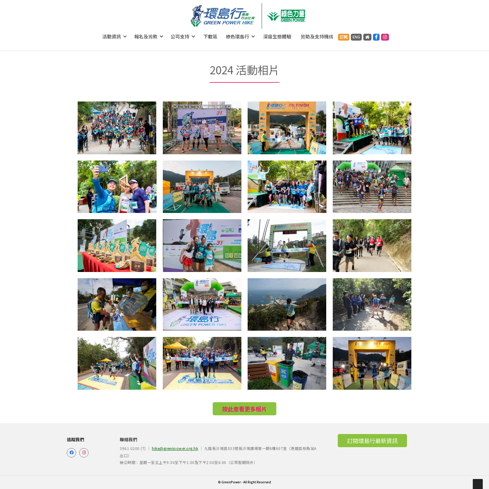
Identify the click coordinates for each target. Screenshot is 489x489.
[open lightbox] (117, 127)
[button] (114, 36)
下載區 (210, 36)
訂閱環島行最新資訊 (372, 441)
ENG (356, 37)
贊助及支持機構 (317, 36)
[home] (223, 16)
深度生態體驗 (277, 36)
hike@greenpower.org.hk (175, 448)
